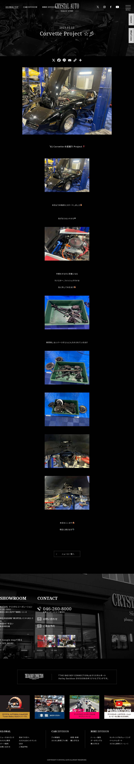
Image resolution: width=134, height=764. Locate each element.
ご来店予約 (49, 626)
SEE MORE (8, 643)
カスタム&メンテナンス (28, 740)
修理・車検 (74, 737)
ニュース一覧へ (68, 554)
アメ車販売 (55, 737)
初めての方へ (24, 737)
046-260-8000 (57, 609)
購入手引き (74, 740)
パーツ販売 (4, 743)
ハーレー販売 (96, 737)
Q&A (21, 743)
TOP (12, 7)
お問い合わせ (50, 619)
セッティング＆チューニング (120, 737)
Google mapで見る (12, 639)
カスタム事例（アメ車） (60, 740)
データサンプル (96, 740)
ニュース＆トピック (7, 737)
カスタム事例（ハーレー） (119, 743)
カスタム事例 (5, 740)
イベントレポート (116, 740)
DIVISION (30, 7)
